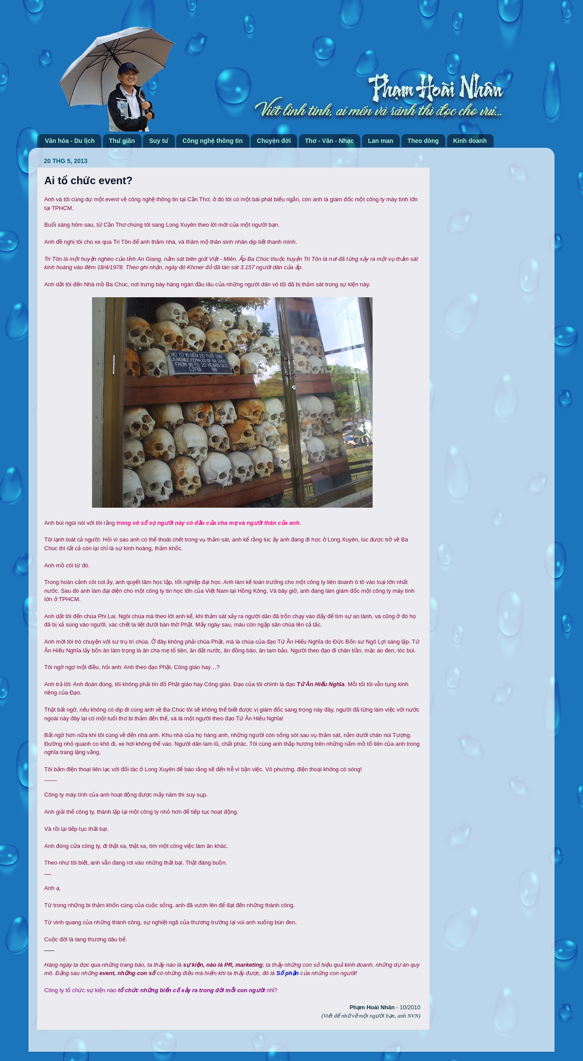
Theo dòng (423, 140)
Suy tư (158, 140)
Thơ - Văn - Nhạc (329, 140)
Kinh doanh (470, 140)
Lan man (381, 140)
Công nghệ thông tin (212, 140)
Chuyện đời (274, 140)
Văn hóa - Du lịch (70, 140)
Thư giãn (122, 140)
